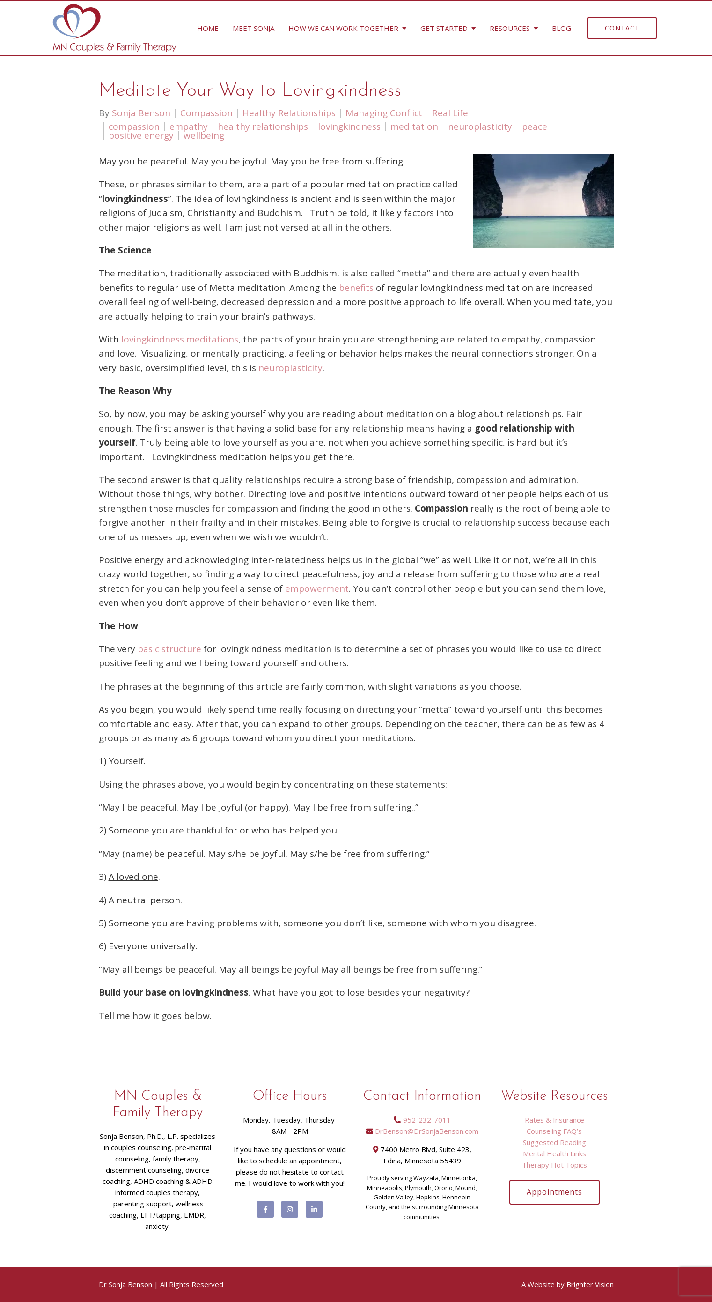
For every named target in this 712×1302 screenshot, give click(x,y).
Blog (561, 28)
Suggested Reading (554, 1142)
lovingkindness (349, 126)
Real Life (450, 113)
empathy (188, 126)
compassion (134, 126)
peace (534, 126)
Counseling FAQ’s (554, 1131)
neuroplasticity (480, 126)
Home (208, 28)
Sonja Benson (141, 113)
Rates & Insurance (554, 1119)
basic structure (169, 649)
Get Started (444, 28)
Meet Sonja (253, 28)
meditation (414, 126)
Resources (510, 28)
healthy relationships (263, 126)
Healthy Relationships (289, 113)
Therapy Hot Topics (554, 1164)
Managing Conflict (383, 113)
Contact (622, 27)
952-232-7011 (427, 1119)
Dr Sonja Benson (125, 1284)
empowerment (317, 588)
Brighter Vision (590, 1284)
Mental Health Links (554, 1153)
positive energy (141, 135)
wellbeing (204, 135)
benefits (356, 288)
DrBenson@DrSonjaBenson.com (426, 1131)
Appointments (554, 1192)
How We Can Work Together (343, 28)
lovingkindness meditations (179, 339)
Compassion (206, 113)
